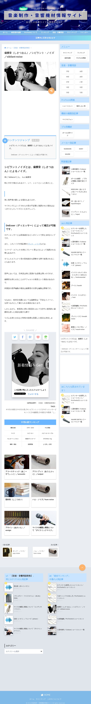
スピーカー (30, 433)
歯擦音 (35, 412)
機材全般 (13, 428)
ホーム (5, 32)
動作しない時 (81, 106)
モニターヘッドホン (13, 439)
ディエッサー (50, 409)
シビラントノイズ (35, 409)
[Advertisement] (29, 112)
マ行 (67, 87)
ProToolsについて (30, 32)
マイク (13, 433)
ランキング (45, 32)
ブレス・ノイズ (34, 244)
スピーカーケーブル (47, 433)
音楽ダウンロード (30, 439)
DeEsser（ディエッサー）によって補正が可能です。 (30, 155)
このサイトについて (54, 699)
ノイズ (27, 412)
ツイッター (84, 32)
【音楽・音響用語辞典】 (47, 403)
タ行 (81, 77)
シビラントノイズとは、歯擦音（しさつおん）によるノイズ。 (74, 340)
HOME (45, 695)
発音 (43, 412)
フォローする (33, 394)
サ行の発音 (11, 409)
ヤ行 (81, 87)
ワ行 (81, 92)
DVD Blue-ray (47, 439)
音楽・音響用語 (58, 32)
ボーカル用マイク (67, 134)
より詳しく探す (47, 444)
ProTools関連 (81, 58)
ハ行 (81, 82)
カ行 (81, 71)
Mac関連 (47, 428)
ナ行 (67, 82)
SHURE (67, 154)
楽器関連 (30, 444)
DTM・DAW (30, 428)
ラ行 (67, 92)
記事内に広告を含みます (45, 38)
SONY (81, 149)
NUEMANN (67, 149)
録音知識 (68, 58)
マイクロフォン (67, 119)
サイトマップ (72, 32)
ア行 (67, 71)
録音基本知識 (16, 32)
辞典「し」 (52, 412)
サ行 (67, 77)
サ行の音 (22, 409)
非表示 (35, 140)
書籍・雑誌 (13, 444)
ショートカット (67, 106)
